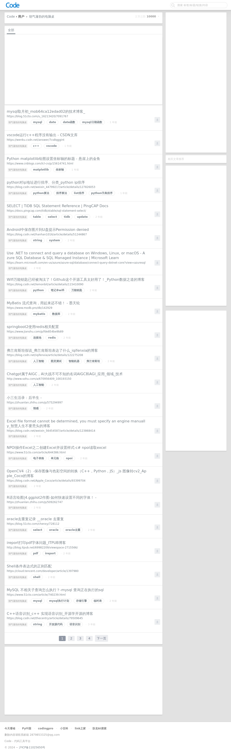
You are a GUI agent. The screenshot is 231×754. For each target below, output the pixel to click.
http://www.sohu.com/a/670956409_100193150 (39, 378)
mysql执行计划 (59, 600)
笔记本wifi (57, 290)
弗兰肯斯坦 (93, 361)
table (37, 216)
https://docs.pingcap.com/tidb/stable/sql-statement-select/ (46, 210)
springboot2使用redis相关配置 (33, 327)
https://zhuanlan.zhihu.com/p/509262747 (35, 502)
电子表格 (38, 458)
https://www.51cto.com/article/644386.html (36, 452)
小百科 (64, 728)
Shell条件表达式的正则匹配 (29, 566)
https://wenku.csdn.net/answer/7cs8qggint (35, 139)
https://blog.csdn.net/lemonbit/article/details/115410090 (45, 284)
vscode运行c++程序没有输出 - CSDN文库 (42, 135)
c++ (36, 146)
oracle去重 (72, 530)
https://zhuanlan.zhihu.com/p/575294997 (35, 402)
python (38, 290)
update (82, 216)
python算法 (41, 193)
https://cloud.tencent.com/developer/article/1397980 (43, 571)
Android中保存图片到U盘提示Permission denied (48, 229)
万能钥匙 (76, 290)
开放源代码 (55, 624)
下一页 (101, 638)
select (52, 216)
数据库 (56, 314)
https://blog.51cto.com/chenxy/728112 (33, 523)
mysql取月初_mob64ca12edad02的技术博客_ (46, 111)
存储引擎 (81, 600)
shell (36, 577)
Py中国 (26, 728)
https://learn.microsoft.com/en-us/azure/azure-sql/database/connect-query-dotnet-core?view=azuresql (76, 262)
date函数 (69, 122)
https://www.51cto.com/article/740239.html (36, 594)
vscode (51, 146)
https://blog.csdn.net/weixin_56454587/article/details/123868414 (51, 430)
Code (11, 16)
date (52, 122)
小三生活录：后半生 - (24, 398)
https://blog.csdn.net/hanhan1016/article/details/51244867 (47, 234)
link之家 (80, 728)
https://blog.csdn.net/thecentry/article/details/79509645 (45, 618)
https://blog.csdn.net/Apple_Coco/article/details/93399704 (46, 480)
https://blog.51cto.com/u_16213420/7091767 (37, 116)
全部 (11, 30)
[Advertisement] (196, 82)
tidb (67, 216)
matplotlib (41, 169)
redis (52, 337)
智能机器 (74, 361)
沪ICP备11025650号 (32, 747)
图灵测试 (56, 361)
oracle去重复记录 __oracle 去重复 (35, 519)
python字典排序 (102, 193)
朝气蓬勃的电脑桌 (41, 16)
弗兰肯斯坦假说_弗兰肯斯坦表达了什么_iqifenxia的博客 (52, 350)
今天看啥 (10, 728)
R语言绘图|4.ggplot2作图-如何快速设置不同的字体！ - (52, 497)
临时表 (98, 600)
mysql (37, 122)
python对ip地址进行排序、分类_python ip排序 (46, 182)
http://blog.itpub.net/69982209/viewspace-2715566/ (42, 547)
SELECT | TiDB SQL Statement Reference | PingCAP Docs (57, 206)
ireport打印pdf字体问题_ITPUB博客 (36, 543)
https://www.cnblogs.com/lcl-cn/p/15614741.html (40, 163)
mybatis (39, 314)
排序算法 (61, 193)
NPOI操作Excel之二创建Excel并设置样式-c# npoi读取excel (56, 447)
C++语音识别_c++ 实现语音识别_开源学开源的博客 (50, 613)
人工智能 (38, 361)
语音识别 (74, 624)
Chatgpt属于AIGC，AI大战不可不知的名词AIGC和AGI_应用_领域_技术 (65, 374)
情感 (36, 408)
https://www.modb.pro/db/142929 (29, 307)
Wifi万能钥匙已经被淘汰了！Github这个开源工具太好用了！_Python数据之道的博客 (76, 279)
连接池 (37, 337)
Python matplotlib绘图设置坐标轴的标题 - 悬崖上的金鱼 (53, 159)
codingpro (45, 728)
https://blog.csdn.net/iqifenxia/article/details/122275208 (45, 355)
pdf (35, 553)
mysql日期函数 (92, 122)
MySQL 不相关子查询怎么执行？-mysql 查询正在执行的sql (55, 590)
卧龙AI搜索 (99, 728)
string (37, 240)
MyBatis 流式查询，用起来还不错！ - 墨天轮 (43, 303)
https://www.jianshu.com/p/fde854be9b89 (35, 331)
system (54, 240)
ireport (50, 553)
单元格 (55, 458)
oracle (54, 530)
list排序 (79, 193)
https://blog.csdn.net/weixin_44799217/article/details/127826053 (51, 187)
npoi (69, 458)
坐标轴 (60, 169)
